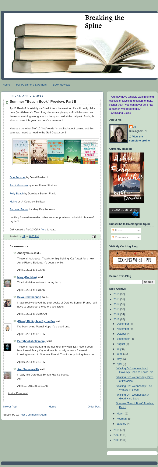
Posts (117, 230)
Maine (13, 201)
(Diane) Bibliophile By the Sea (36, 321)
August (121, 343)
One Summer (18, 177)
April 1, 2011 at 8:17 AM (31, 269)
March (121, 413)
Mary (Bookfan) (27, 277)
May (119, 359)
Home (6, 84)
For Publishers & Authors (31, 84)
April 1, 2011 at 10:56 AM (32, 313)
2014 (116, 304)
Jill (135, 126)
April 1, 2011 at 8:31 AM (31, 289)
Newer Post (10, 406)
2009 (116, 435)
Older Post (94, 406)
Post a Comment (18, 393)
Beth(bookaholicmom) (31, 341)
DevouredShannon (29, 297)
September (123, 338)
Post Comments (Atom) (34, 414)
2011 (116, 319)
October (122, 333)
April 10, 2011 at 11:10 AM (33, 385)
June (120, 353)
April (120, 364)
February (122, 418)
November (123, 328)
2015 (116, 299)
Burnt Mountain (19, 185)
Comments (120, 237)
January (122, 423)
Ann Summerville (28, 369)
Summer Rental (19, 209)
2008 (116, 440)
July (119, 349)
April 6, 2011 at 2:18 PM (31, 361)
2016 (116, 294)
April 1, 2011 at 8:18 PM (31, 334)
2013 (116, 309)
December (123, 323)
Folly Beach (17, 193)
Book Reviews (61, 84)
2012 (116, 314)
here (43, 229)
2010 (116, 430)
